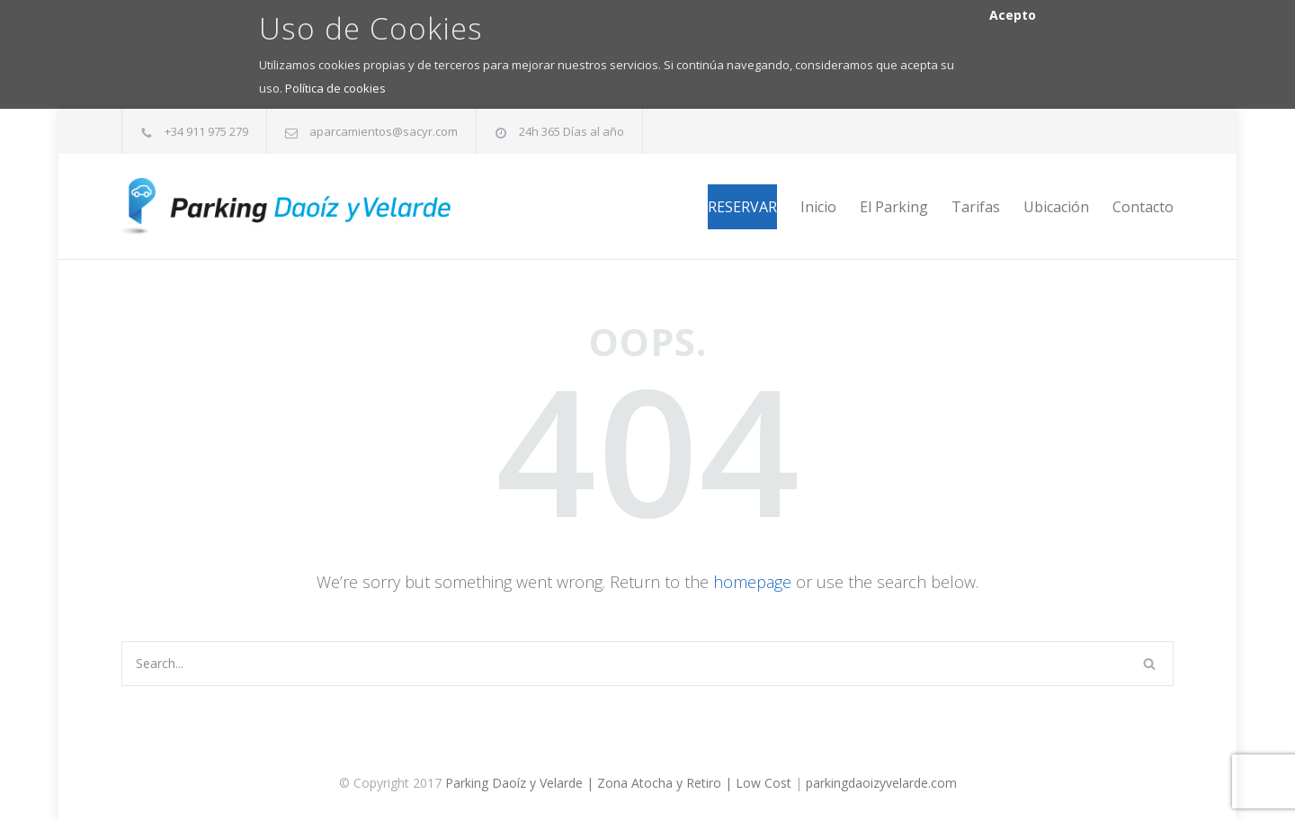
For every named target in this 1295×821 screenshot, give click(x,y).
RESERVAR (742, 207)
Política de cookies (335, 88)
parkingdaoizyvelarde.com (881, 782)
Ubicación (1056, 207)
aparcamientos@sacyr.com (383, 131)
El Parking (894, 207)
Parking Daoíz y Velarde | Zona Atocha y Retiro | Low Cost (618, 782)
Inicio (818, 207)
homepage (752, 582)
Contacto (1143, 207)
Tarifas (975, 207)
